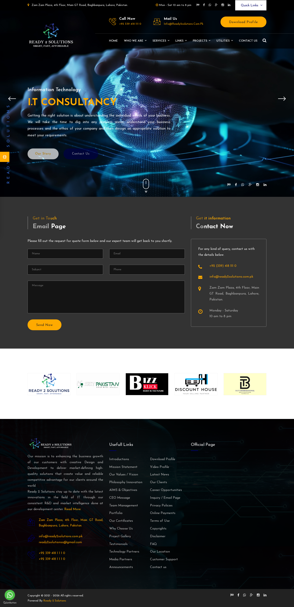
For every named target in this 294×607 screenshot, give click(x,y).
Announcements (121, 567)
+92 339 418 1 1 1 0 (52, 553)
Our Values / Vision (123, 474)
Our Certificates (121, 521)
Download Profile (243, 22)
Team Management (123, 505)
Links (179, 40)
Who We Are (133, 40)
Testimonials (118, 544)
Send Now (44, 325)
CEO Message (119, 498)
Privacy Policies (161, 505)
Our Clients (158, 482)
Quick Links (251, 5)
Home (113, 40)
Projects (200, 40)
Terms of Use (160, 521)
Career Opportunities (166, 490)
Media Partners (120, 559)
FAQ (153, 544)
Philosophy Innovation (125, 482)
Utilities (223, 40)
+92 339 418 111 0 (130, 23)
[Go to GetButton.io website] (9, 602)
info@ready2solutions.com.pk (183, 23)
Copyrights (158, 528)
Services (159, 40)
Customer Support (164, 559)
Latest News (159, 474)
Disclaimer (157, 536)
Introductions (119, 459)
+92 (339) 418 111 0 (222, 266)
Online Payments (162, 513)
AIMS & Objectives (123, 490)
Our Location (160, 551)
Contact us (248, 40)
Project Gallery (120, 536)
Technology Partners (124, 551)
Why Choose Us (121, 528)
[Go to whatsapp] (10, 595)
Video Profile (159, 467)
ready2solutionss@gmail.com (60, 542)
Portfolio (115, 513)
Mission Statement (123, 467)
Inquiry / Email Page (165, 498)
